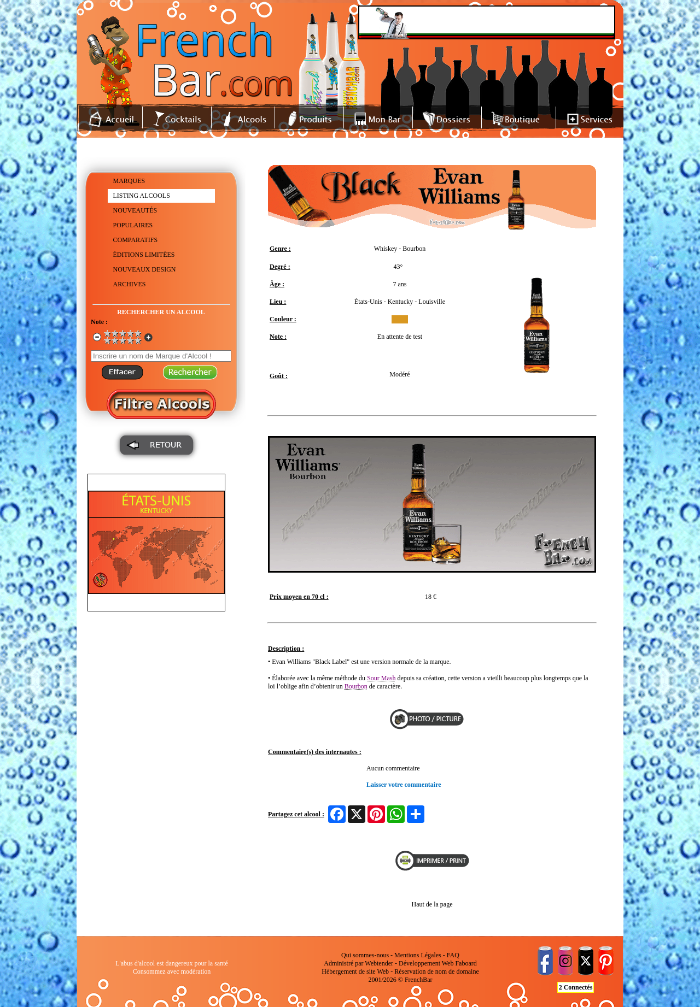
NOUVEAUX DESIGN (144, 269)
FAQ (453, 955)
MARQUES (129, 181)
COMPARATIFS (135, 240)
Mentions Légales (417, 955)
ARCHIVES (129, 284)
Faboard (465, 963)
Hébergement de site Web (355, 971)
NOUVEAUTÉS (135, 210)
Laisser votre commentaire (403, 784)
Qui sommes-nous (365, 955)
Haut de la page (432, 904)
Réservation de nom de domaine (436, 971)
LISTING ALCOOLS (141, 195)
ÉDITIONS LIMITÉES (144, 254)
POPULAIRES (133, 225)
